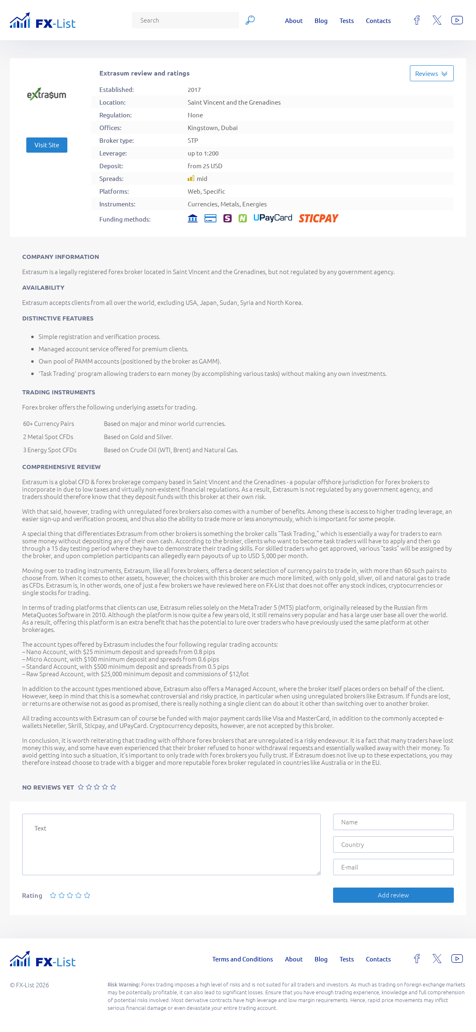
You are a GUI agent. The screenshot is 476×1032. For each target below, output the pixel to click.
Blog (321, 20)
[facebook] (417, 20)
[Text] (171, 844)
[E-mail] (393, 867)
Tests (347, 20)
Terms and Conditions (242, 959)
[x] (437, 20)
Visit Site (46, 145)
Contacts (378, 20)
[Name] (393, 822)
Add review (393, 894)
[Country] (393, 844)
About (294, 20)
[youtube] (457, 20)
